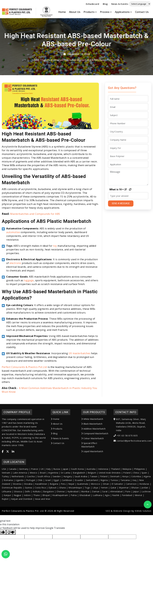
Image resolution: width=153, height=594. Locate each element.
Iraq (134, 497)
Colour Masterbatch (92, 455)
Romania (8, 497)
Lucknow (146, 509)
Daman (96, 509)
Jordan (144, 505)
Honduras (144, 501)
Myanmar (124, 505)
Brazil (43, 490)
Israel (48, 497)
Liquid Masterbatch (92, 468)
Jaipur (136, 509)
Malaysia (126, 486)
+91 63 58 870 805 (127, 452)
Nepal (71, 501)
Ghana (62, 505)
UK (42, 486)
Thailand (115, 486)
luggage (29, 297)
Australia (91, 486)
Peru (63, 501)
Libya (95, 505)
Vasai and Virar (42, 516)
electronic (15, 280)
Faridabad (127, 512)
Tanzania (125, 497)
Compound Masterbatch (94, 450)
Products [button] (90, 12)
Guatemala (82, 501)
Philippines (139, 486)
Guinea (28, 505)
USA (4, 486)
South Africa (43, 493)
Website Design (122, 528)
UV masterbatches (79, 370)
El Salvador (117, 501)
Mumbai (85, 509)
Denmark (115, 493)
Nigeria (104, 497)
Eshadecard (92, 4)
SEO (108, 528)
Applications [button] (123, 12)
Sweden (57, 493)
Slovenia (17, 501)
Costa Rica (40, 505)
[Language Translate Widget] (140, 3)
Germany (24, 486)
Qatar (113, 505)
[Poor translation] (11, 549)
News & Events (119, 4)
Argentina (53, 490)
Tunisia (114, 497)
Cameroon (131, 501)
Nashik (115, 512)
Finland (104, 493)
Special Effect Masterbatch (89, 462)
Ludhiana (97, 512)
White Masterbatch (92, 436)
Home (62, 12)
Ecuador (79, 497)
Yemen (104, 505)
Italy (48, 486)
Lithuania (6, 509)
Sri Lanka (65, 490)
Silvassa (18, 509)
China (136, 490)
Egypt (56, 497)
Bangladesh (79, 490)
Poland (126, 490)
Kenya (125, 493)
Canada (12, 486)
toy (55, 263)
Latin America (20, 490)
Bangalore (48, 509)
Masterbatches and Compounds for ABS (35, 231)
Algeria (147, 493)
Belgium (92, 490)
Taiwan (93, 493)
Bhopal (46, 512)
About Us (74, 12)
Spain (144, 490)
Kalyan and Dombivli (21, 516)
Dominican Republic (12, 505)
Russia (56, 486)
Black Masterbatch (91, 441)
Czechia (31, 493)
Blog (105, 4)
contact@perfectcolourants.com (134, 457)
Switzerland (92, 497)
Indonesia (103, 486)
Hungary (67, 493)
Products (56, 445)
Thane (36, 512)
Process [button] (106, 12)
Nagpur (17, 512)
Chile (40, 497)
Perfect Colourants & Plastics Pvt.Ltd (24, 384)
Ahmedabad (116, 509)
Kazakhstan (41, 501)
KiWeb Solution (143, 528)
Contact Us (142, 12)
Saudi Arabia (81, 493)
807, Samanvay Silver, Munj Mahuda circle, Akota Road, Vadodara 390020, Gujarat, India (131, 442)
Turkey (5, 493)
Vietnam (6, 490)
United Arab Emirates (110, 490)
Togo (87, 505)
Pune (127, 509)
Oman (106, 501)
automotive (13, 249)
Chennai (60, 509)
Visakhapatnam (60, 512)
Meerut (138, 512)
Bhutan (135, 505)
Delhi (27, 509)
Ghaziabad (84, 512)
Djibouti (52, 505)
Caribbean (67, 497)
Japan (65, 486)
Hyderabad (73, 509)
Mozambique (75, 505)
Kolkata (37, 509)
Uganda (19, 497)
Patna (74, 512)
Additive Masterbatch (93, 445)
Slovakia (28, 501)
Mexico (33, 490)
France (34, 486)
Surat (105, 509)
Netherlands (18, 493)
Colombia (136, 493)
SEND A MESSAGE (121, 203)
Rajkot (5, 516)
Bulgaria (54, 501)
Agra (107, 512)
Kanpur (7, 512)
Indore (27, 512)
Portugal (30, 497)
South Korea (77, 486)
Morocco (95, 501)
